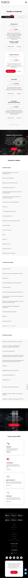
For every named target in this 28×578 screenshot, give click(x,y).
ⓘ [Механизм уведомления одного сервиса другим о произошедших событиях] (6, 316)
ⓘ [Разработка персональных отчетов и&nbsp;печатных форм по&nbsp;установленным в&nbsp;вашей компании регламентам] (14, 302)
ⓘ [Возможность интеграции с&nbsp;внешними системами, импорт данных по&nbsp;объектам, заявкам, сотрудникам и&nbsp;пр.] (9, 192)
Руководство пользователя (14, 540)
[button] (11, 46)
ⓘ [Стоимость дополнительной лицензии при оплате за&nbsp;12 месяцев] (13, 178)
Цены (14, 532)
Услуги (14, 529)
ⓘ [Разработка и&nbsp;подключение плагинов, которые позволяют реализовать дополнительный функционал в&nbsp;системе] (6, 365)
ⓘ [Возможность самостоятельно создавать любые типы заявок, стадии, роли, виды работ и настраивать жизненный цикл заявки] (18, 386)
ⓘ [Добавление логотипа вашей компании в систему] (9, 379)
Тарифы (7, 6)
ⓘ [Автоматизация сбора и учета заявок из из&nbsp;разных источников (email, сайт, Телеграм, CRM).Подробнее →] (6, 239)
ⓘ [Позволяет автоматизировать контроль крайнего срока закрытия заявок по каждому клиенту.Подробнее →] (9, 268)
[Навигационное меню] (26, 2)
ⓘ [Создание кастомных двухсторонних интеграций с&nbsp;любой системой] (18, 370)
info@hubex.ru (14, 545)
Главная (2, 6)
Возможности (14, 527)
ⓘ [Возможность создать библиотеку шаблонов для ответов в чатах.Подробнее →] (10, 243)
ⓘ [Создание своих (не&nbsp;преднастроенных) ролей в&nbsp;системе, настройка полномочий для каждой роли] (16, 311)
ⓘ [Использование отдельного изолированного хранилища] (14, 351)
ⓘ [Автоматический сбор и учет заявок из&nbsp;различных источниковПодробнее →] (12, 197)
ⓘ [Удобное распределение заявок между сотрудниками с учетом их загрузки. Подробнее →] (19, 220)
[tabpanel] (14, 74)
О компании (14, 538)
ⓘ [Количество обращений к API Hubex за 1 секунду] (10, 321)
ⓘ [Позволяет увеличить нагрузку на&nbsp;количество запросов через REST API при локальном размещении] (19, 361)
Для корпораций (14, 534)
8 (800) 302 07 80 (14, 546)
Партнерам (14, 536)
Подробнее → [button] (19, 46)
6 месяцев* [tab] (20, 16)
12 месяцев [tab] (7, 16)
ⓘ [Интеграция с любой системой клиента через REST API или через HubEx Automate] (7, 307)
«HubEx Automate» (10, 325)
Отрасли (14, 525)
